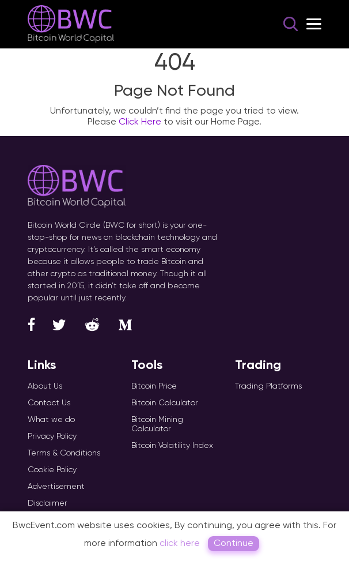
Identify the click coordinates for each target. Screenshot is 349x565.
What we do (51, 419)
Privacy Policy (52, 435)
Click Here (140, 121)
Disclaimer (47, 502)
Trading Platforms (268, 385)
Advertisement (56, 486)
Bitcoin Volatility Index (172, 445)
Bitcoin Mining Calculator (157, 424)
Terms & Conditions (64, 452)
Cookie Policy (52, 469)
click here (180, 542)
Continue (233, 542)
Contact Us (49, 402)
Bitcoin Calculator (164, 402)
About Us (45, 385)
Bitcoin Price (154, 385)
